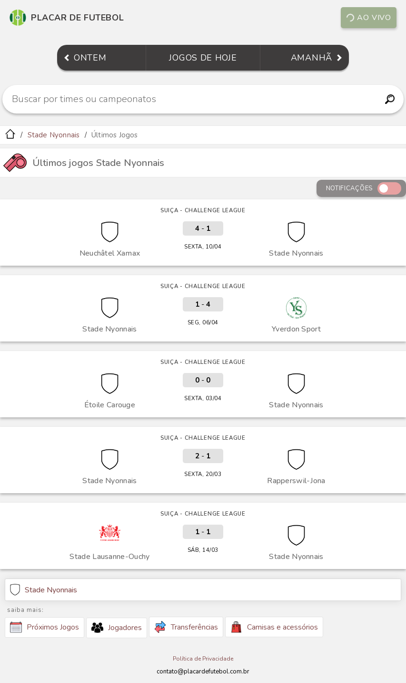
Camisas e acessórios (274, 627)
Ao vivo (368, 17)
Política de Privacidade (203, 658)
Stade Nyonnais (54, 135)
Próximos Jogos (44, 627)
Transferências (186, 627)
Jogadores (116, 627)
